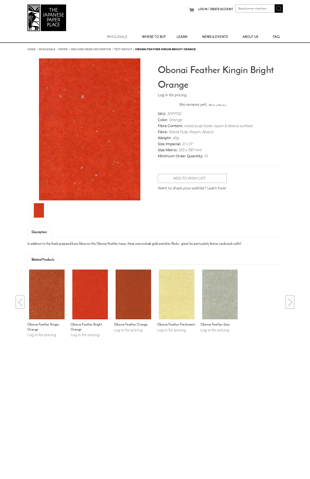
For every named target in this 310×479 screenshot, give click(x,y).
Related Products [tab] (42, 259)
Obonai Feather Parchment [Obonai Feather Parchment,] (176, 324)
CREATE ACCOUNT (221, 9)
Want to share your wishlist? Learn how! (192, 188)
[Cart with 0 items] (191, 9)
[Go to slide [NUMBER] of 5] (20, 302)
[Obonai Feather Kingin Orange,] (47, 294)
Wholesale (119, 36)
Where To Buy (154, 36)
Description (39, 231)
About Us (252, 36)
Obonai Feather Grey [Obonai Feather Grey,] (215, 324)
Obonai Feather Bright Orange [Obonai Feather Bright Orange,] (86, 327)
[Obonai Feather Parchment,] (177, 294)
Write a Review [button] (217, 105)
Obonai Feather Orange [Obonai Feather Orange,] (131, 324)
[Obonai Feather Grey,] (220, 294)
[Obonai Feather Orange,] (133, 294)
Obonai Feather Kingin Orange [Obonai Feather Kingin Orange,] (43, 327)
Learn (184, 36)
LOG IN (202, 9)
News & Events (217, 36)
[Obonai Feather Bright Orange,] (90, 294)
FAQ (276, 36)
